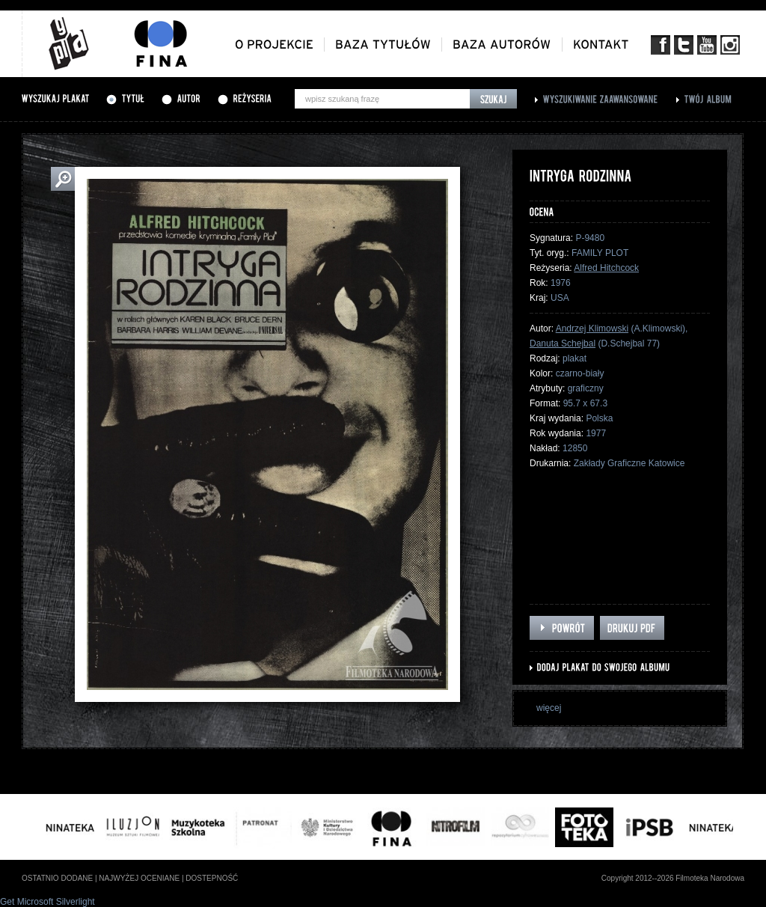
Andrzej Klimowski (592, 328)
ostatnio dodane (57, 878)
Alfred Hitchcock (606, 268)
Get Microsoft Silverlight (47, 902)
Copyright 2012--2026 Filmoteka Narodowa (672, 878)
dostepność (212, 878)
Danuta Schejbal (562, 343)
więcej (548, 708)
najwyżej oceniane (139, 878)
